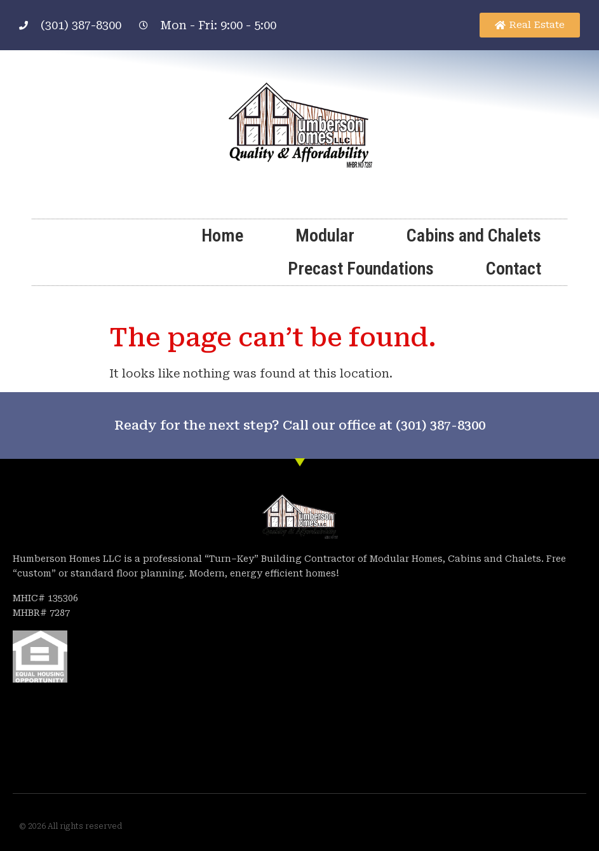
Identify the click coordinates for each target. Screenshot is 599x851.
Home (222, 235)
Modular (324, 235)
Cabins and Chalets (474, 235)
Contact (513, 268)
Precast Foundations (361, 268)
